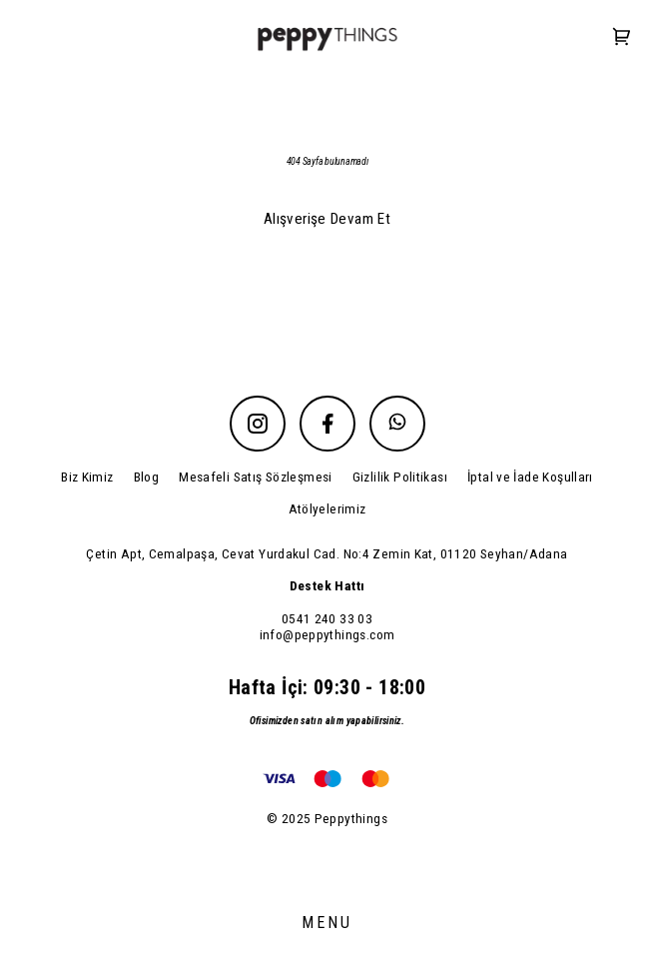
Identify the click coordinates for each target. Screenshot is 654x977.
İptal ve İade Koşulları (530, 477)
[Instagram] (258, 424)
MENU (327, 922)
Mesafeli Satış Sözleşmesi (255, 477)
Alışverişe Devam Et (327, 219)
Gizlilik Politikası (399, 477)
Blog (147, 477)
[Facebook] (327, 424)
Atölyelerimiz (327, 508)
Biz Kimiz (87, 477)
